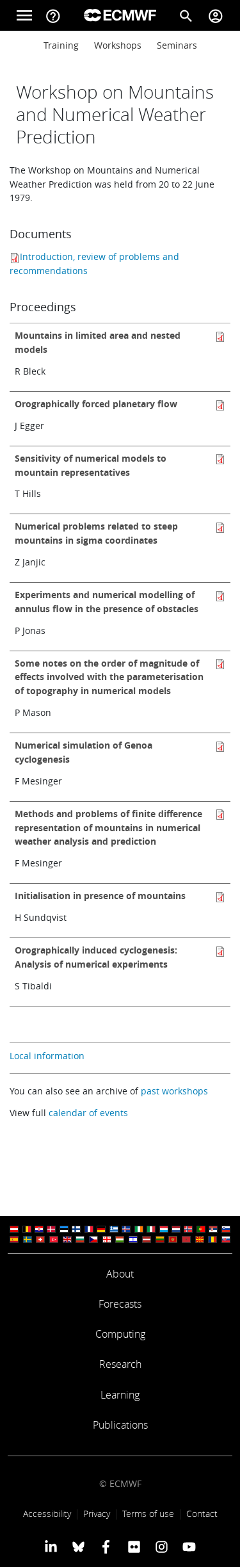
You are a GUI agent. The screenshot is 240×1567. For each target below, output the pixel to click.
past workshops (174, 1091)
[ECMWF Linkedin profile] (50, 1546)
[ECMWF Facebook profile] (106, 1546)
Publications (120, 1425)
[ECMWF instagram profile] (161, 1546)
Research (120, 1364)
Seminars (177, 45)
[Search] (186, 15)
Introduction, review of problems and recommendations (94, 263)
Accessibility (47, 1513)
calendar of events (88, 1113)
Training (61, 45)
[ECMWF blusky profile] (78, 1546)
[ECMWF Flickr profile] (134, 1546)
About (120, 1274)
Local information (47, 1056)
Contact (202, 1513)
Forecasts (120, 1304)
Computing (120, 1334)
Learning (120, 1395)
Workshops (117, 45)
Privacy (96, 1513)
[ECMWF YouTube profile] (189, 1546)
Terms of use (148, 1513)
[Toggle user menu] (215, 15)
